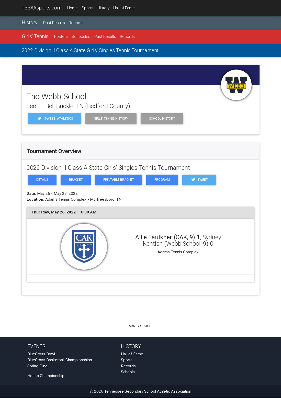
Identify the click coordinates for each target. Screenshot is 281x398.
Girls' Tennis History (111, 118)
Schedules (81, 37)
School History (162, 118)
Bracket (77, 180)
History (103, 8)
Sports (87, 8)
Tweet (201, 180)
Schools (128, 372)
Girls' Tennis (35, 37)
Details (43, 180)
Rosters (61, 37)
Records (76, 22)
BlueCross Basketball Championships (59, 360)
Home (72, 8)
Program (164, 180)
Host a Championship (45, 376)
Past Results (54, 22)
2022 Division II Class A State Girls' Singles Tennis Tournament (90, 50)
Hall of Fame (124, 8)
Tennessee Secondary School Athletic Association (147, 391)
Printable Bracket (120, 180)
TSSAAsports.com (41, 8)
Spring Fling (37, 366)
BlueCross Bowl (41, 354)
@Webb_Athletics (55, 118)
